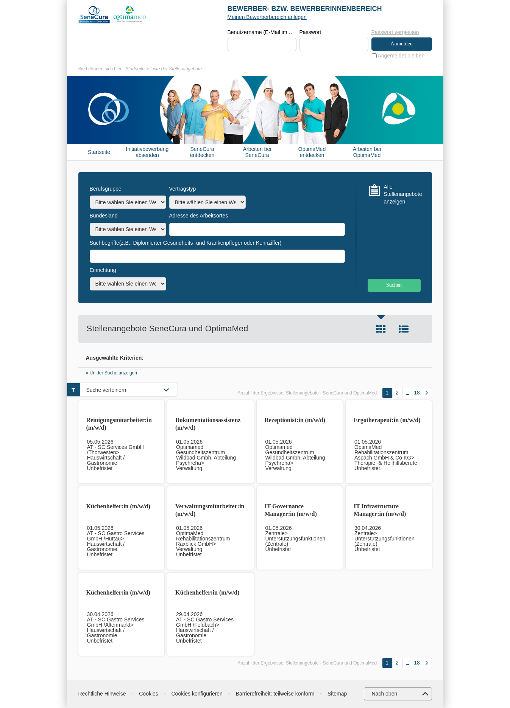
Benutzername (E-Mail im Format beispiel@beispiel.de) (262, 33)
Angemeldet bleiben (401, 56)
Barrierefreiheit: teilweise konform (275, 694)
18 (417, 393)
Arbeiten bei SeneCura (257, 152)
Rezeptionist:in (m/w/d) (295, 420)
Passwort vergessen (395, 32)
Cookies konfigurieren (197, 694)
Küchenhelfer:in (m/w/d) (118, 506)
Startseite (135, 68)
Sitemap (337, 694)
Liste (403, 329)
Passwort (310, 33)
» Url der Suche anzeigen (111, 373)
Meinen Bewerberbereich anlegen (267, 17)
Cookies (148, 694)
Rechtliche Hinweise (102, 694)
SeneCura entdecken (202, 152)
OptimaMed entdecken (312, 152)
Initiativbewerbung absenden (147, 152)
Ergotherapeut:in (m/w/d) (387, 420)
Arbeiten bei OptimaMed (367, 152)
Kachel (381, 329)
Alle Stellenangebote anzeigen (402, 194)
